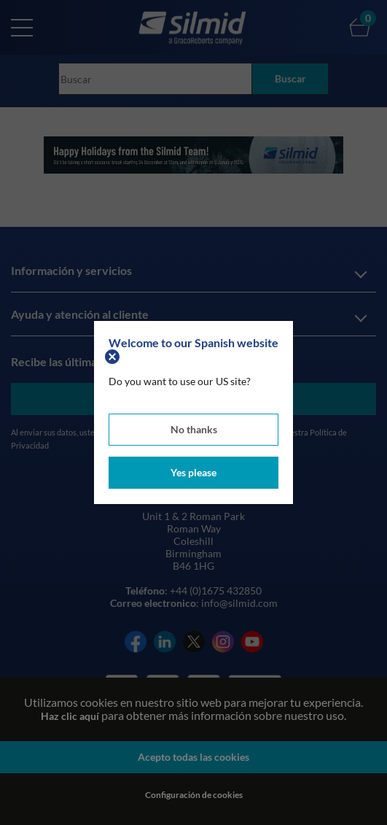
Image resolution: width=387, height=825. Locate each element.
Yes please (193, 472)
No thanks (194, 429)
